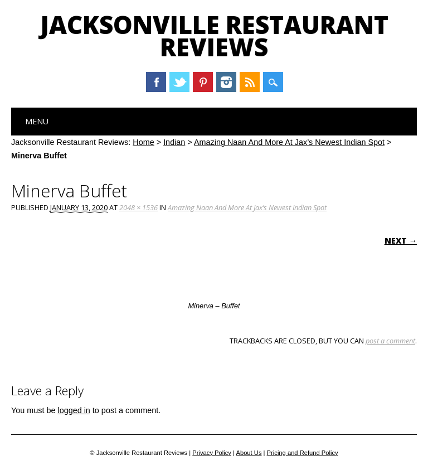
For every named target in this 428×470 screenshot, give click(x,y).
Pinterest (203, 82)
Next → (401, 240)
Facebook (156, 82)
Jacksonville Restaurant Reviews (214, 36)
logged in (73, 410)
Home (143, 142)
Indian (174, 142)
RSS (250, 82)
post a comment (390, 341)
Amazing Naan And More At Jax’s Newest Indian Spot (289, 142)
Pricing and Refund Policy (302, 452)
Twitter (179, 82)
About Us (248, 452)
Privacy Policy (211, 452)
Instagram (226, 82)
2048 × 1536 (138, 207)
